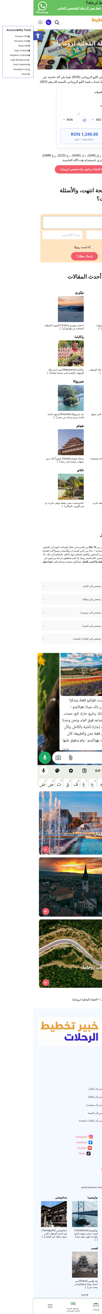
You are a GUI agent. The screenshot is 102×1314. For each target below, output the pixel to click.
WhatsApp (89, 1176)
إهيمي (61, 1248)
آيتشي (91, 425)
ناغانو (47, 470)
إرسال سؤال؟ (51, 256)
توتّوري (46, 292)
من (74, 113)
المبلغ (73, 100)
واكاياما (45, 337)
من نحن (93, 1060)
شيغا (92, 381)
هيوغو (46, 425)
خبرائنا (94, 1064)
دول (95, 1068)
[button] (4, 35)
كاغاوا (92, 1197)
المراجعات (92, 1072)
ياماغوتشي (27, 1197)
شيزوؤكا (45, 381)
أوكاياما (91, 1248)
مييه (92, 292)
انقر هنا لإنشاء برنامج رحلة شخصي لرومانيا (51, 169)
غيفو (92, 470)
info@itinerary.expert (83, 1169)
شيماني (90, 337)
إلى (45, 113)
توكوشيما (59, 1197)
